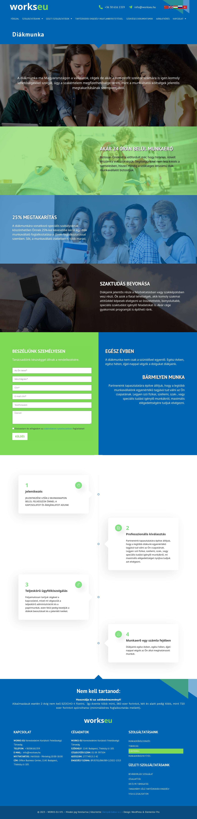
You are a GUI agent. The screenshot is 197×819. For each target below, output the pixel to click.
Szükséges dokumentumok (139, 18)
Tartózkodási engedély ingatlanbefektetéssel (99, 18)
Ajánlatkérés (163, 18)
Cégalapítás (135, 779)
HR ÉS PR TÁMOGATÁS (138, 784)
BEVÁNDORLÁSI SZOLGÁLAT (141, 774)
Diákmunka (134, 751)
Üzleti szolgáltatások (59, 18)
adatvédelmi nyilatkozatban (58, 428)
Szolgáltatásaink (32, 18)
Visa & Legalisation (138, 794)
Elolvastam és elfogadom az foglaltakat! (50, 428)
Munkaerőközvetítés (139, 756)
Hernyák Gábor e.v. (111, 812)
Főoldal (15, 18)
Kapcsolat (179, 18)
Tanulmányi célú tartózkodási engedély (149, 789)
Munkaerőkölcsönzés (139, 741)
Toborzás (133, 746)
